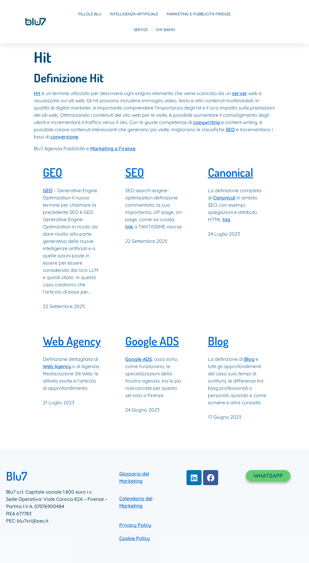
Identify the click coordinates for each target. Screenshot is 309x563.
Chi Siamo (165, 29)
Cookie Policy (134, 538)
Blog (218, 341)
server (239, 93)
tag (226, 219)
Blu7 (16, 475)
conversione (64, 137)
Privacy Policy (135, 525)
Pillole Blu (89, 13)
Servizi (141, 29)
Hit (37, 93)
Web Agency (72, 341)
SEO (230, 129)
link (129, 227)
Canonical (230, 172)
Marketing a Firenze (112, 148)
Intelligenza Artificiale (134, 13)
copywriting (206, 122)
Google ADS (152, 341)
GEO (52, 172)
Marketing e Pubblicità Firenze (199, 13)
